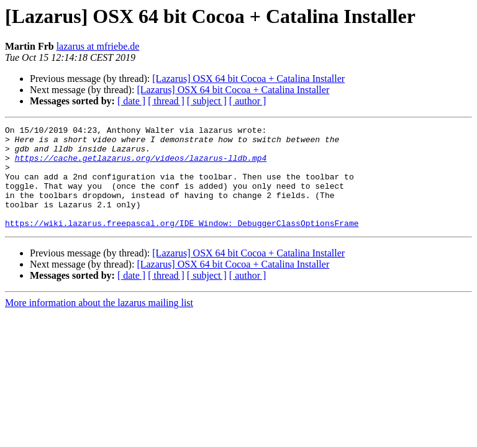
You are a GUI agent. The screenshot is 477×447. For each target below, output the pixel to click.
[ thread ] (166, 101)
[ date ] (131, 101)
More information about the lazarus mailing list (99, 323)
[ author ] (247, 101)
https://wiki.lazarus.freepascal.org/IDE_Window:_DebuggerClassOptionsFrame (181, 243)
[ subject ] (207, 101)
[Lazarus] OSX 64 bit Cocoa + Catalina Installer (248, 78)
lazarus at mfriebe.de (98, 46)
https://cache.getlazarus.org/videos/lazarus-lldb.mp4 (141, 165)
